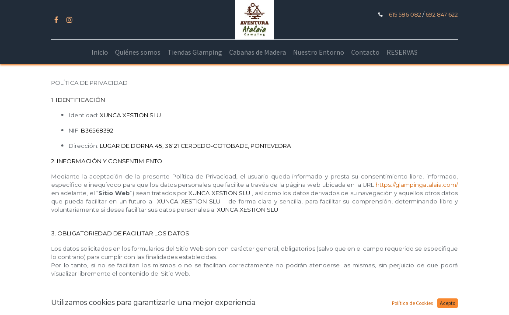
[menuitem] (100, 52)
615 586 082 (405, 14)
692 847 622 (441, 14)
